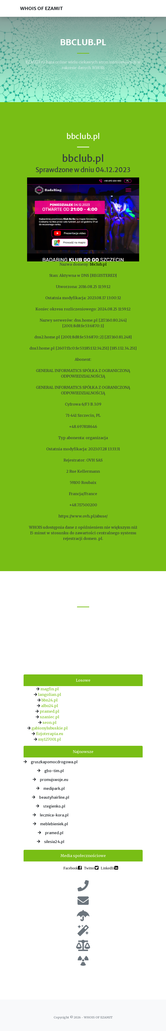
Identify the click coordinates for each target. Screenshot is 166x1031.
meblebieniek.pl (54, 824)
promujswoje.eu (54, 779)
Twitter (89, 868)
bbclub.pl (98, 264)
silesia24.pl (54, 841)
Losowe (83, 680)
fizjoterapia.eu (49, 733)
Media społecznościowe (83, 855)
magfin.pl (49, 689)
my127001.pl (49, 739)
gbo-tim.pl (54, 770)
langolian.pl (49, 694)
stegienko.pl (54, 806)
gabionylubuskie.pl (50, 728)
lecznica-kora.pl (54, 815)
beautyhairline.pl (54, 797)
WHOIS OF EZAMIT (41, 8)
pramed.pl (49, 711)
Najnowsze (83, 751)
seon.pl (49, 722)
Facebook (71, 868)
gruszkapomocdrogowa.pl (54, 762)
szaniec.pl (49, 717)
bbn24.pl (50, 700)
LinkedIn (108, 868)
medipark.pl (54, 788)
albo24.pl (49, 705)
